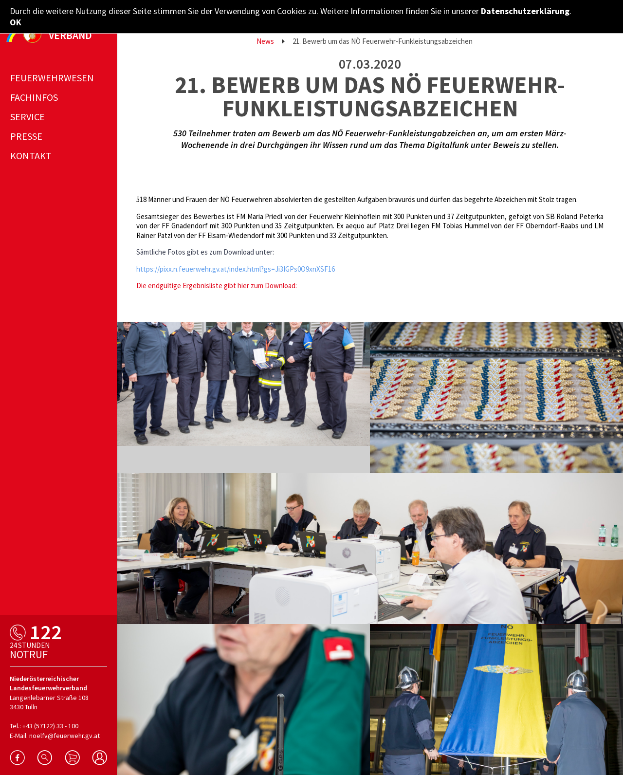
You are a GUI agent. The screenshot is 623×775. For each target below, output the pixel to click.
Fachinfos (34, 97)
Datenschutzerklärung (525, 11)
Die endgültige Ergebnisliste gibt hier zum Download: (216, 285)
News (265, 41)
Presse (26, 136)
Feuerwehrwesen (52, 78)
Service (27, 117)
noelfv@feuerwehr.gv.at (64, 735)
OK (15, 22)
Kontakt (31, 155)
